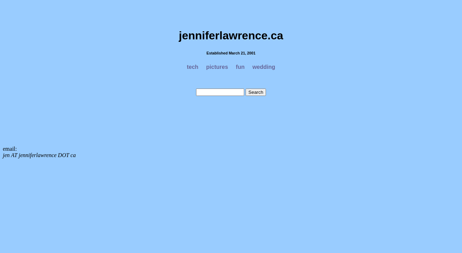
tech (193, 67)
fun (240, 67)
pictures (217, 67)
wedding (263, 67)
